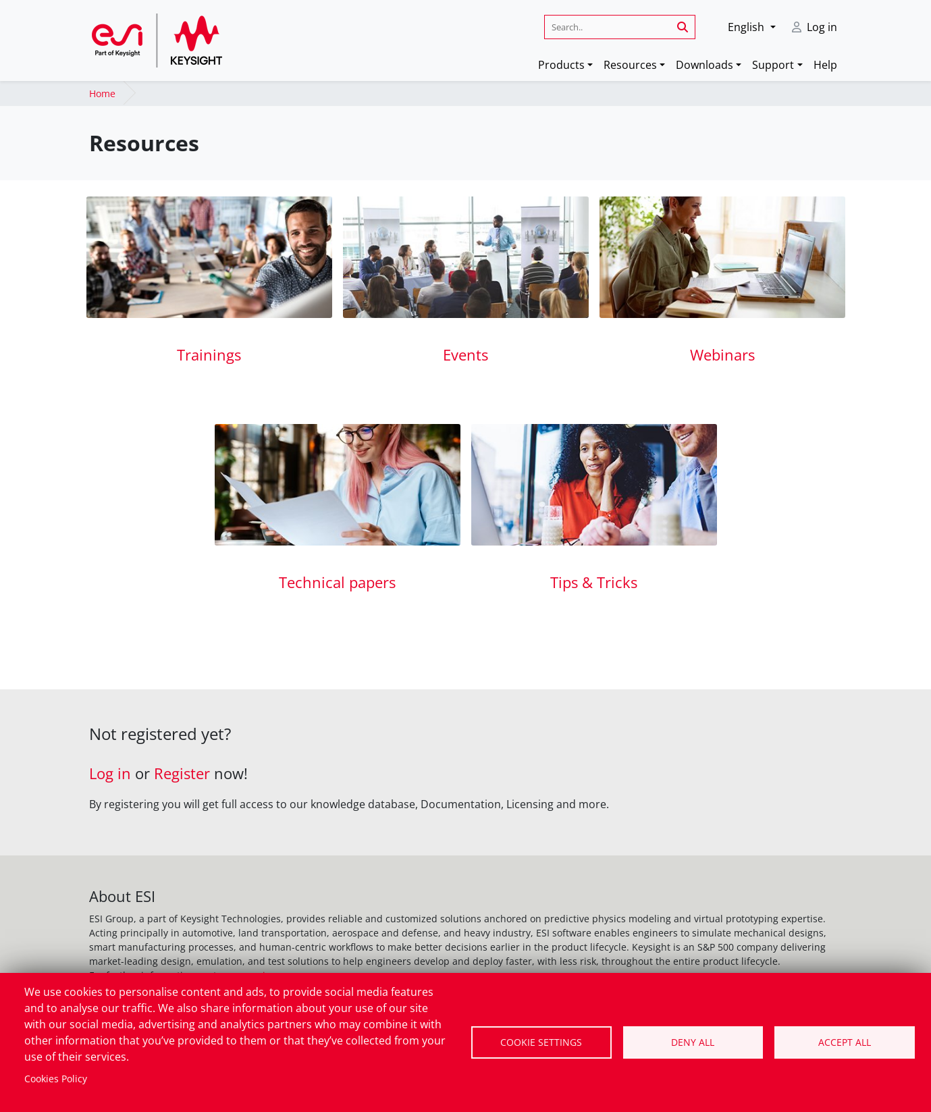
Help (825, 64)
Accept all (844, 1042)
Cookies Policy (55, 1078)
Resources (630, 64)
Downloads (704, 64)
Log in (822, 27)
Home (102, 93)
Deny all (692, 1042)
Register (182, 773)
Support (773, 64)
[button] (751, 27)
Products (561, 64)
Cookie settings (541, 1042)
